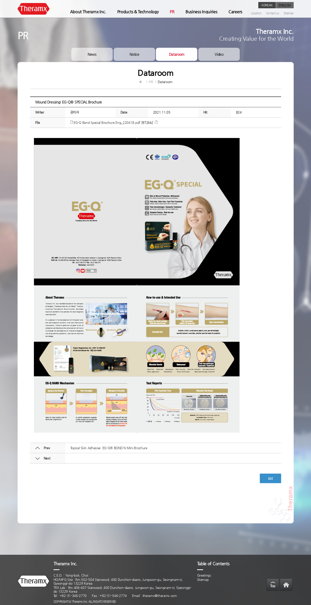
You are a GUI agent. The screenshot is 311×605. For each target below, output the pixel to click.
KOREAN (267, 5)
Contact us (272, 13)
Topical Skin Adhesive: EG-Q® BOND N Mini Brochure (108, 448)
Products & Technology (138, 11)
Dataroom (177, 54)
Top (272, 586)
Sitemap (289, 13)
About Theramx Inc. (88, 11)
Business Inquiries (201, 11)
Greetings (204, 575)
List (270, 478)
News (92, 54)
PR (172, 11)
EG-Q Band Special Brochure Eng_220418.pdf (107, 122)
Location (256, 13)
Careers (235, 11)
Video (219, 54)
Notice (134, 54)
